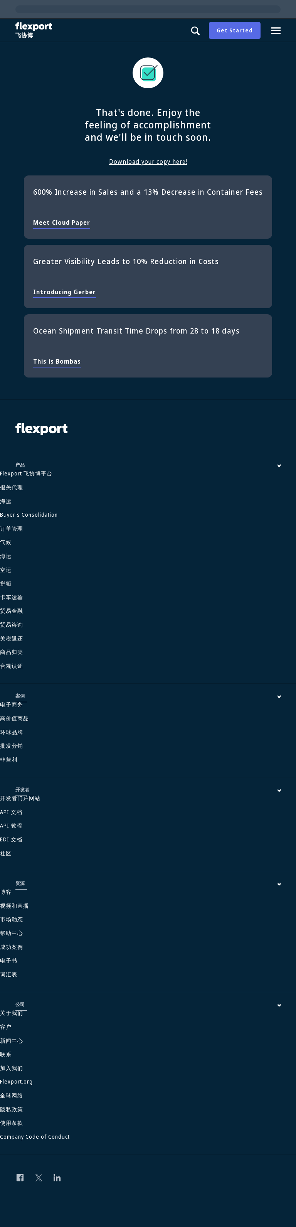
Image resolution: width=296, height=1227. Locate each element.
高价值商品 (14, 718)
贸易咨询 (11, 624)
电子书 (8, 960)
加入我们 (11, 1068)
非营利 (8, 759)
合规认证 (11, 665)
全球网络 (11, 1095)
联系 (6, 1054)
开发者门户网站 (20, 798)
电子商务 (11, 704)
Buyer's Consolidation (29, 514)
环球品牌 (11, 732)
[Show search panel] (195, 30)
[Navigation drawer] (276, 30)
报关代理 (11, 487)
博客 (6, 891)
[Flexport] (34, 30)
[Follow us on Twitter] (38, 1177)
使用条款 (11, 1122)
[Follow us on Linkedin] (57, 1177)
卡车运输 (11, 597)
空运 (6, 569)
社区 (6, 853)
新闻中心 (11, 1040)
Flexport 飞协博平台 (26, 473)
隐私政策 (11, 1109)
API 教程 (11, 825)
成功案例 (11, 947)
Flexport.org (16, 1081)
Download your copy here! (148, 161)
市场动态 (11, 919)
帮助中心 (11, 933)
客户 (6, 1026)
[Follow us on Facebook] (20, 1177)
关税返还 (11, 638)
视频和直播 (14, 905)
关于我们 (11, 1012)
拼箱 (6, 583)
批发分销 (11, 745)
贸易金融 (11, 610)
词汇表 (8, 974)
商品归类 (11, 652)
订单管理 (11, 528)
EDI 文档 (11, 839)
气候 (6, 542)
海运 (6, 501)
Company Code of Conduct (35, 1136)
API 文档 (11, 812)
